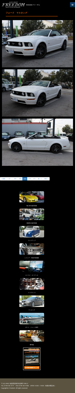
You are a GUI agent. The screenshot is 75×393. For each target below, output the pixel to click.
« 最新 (3, 179)
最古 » (46, 179)
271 (34, 179)
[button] (72, 4)
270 (29, 179)
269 (25, 179)
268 (20, 179)
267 (15, 179)
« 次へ (10, 179)
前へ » (40, 179)
